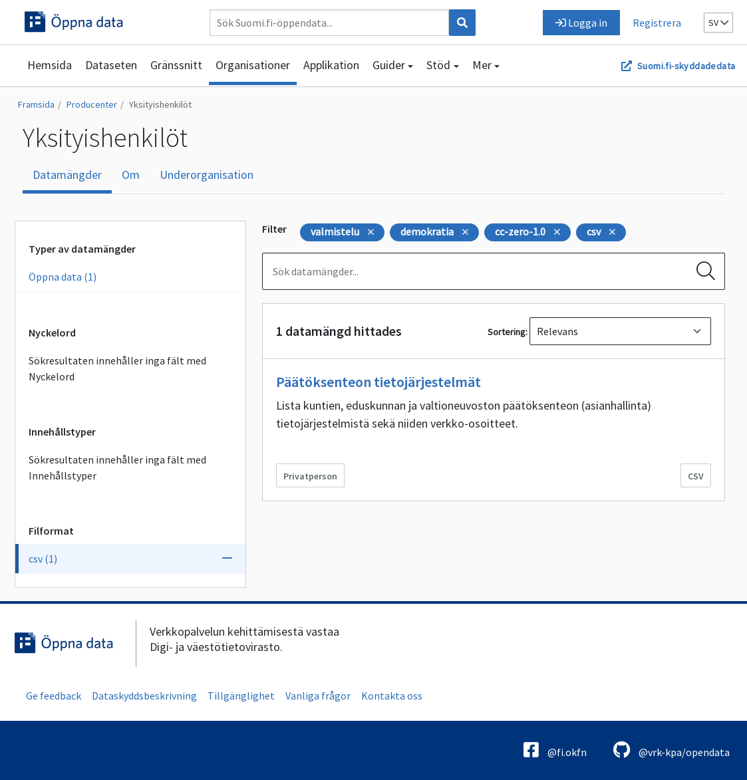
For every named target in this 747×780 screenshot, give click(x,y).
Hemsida (49, 64)
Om (131, 174)
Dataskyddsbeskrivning (144, 695)
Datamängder (67, 174)
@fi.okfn (555, 750)
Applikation (331, 64)
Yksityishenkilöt (160, 104)
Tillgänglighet (241, 695)
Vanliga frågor (318, 695)
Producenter (92, 104)
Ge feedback (53, 695)
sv (718, 23)
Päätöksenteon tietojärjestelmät (378, 381)
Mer (482, 64)
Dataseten (111, 64)
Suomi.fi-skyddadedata (686, 66)
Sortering (506, 332)
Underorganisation (206, 174)
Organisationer (253, 64)
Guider (389, 64)
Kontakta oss (391, 695)
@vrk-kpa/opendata (671, 750)
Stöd (438, 64)
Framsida (36, 104)
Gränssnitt (176, 64)
